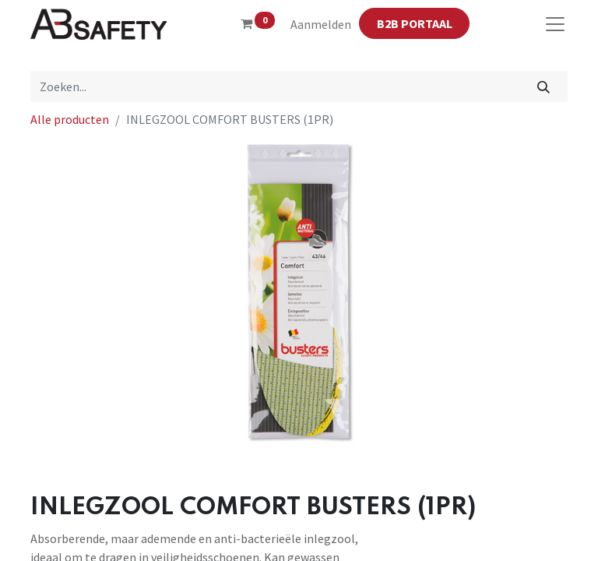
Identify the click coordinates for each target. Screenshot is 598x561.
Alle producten (69, 119)
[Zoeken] (544, 86)
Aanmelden (320, 24)
